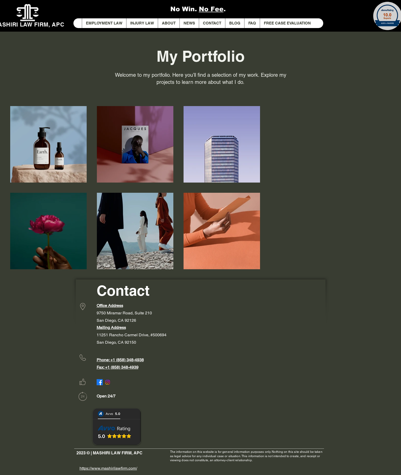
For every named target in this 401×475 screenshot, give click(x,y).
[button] (142, 23)
